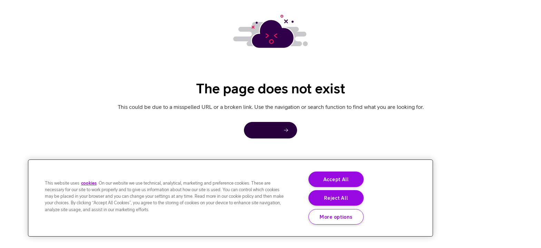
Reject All (336, 198)
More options (336, 217)
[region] (230, 198)
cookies (89, 183)
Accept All (336, 179)
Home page (266, 130)
